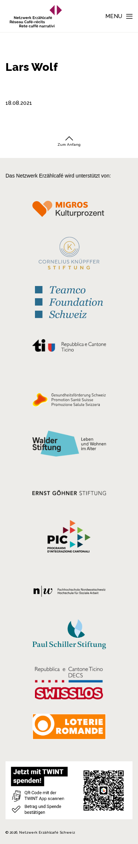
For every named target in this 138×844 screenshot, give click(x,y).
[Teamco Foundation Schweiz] (69, 301)
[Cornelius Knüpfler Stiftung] (69, 255)
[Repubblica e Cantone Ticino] (69, 347)
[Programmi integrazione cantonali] (69, 538)
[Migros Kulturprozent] (69, 211)
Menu (113, 16)
